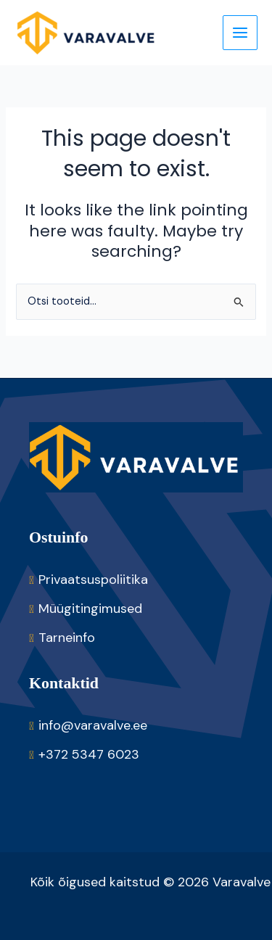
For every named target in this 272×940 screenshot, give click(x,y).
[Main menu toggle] (240, 32)
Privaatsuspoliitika (93, 579)
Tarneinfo (66, 637)
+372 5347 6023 (88, 754)
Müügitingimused (90, 608)
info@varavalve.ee (92, 725)
